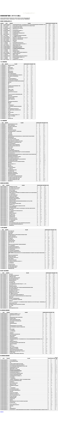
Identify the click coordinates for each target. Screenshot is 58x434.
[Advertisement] (29, 6)
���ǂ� (1, 411)
